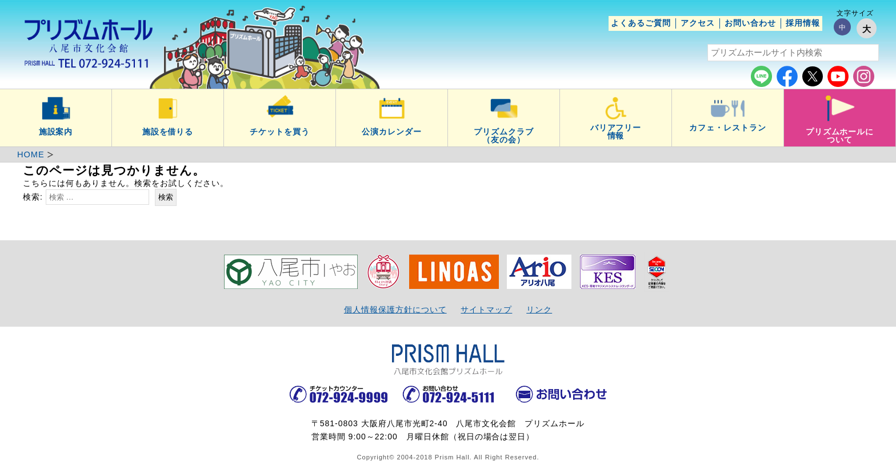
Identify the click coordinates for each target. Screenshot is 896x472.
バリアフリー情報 (616, 131)
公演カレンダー (392, 131)
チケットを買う (280, 131)
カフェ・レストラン (727, 127)
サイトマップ (486, 309)
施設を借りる (168, 131)
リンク (539, 309)
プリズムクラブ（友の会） (504, 135)
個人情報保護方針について (395, 309)
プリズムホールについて (840, 135)
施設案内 (56, 131)
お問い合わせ (750, 22)
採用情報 (803, 22)
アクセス (698, 22)
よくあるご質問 (641, 22)
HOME (31, 154)
